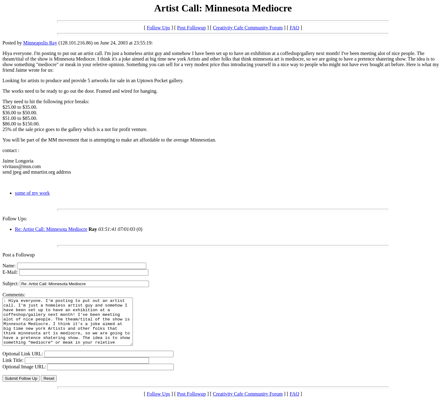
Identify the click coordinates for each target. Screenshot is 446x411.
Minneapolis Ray (40, 42)
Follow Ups (158, 27)
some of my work (32, 193)
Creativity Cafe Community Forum (247, 27)
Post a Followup (18, 254)
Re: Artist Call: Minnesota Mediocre (51, 229)
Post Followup (191, 27)
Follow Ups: (14, 218)
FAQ (294, 27)
